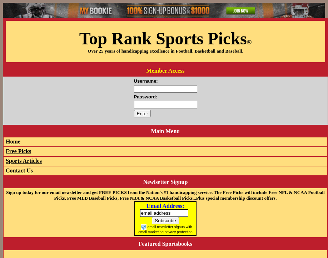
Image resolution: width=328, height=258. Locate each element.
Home (13, 141)
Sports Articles (24, 161)
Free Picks (18, 151)
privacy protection (178, 232)
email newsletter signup (166, 227)
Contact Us (19, 170)
